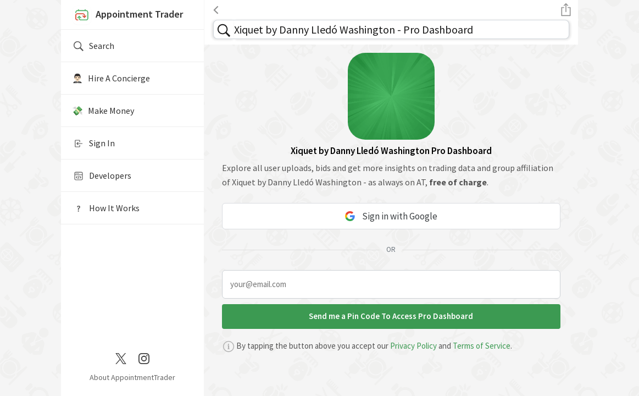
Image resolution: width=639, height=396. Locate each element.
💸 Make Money (103, 110)
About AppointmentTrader (132, 377)
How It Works (106, 208)
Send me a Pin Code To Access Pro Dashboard (391, 316)
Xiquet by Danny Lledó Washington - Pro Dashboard (353, 29)
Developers (101, 176)
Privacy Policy (413, 345)
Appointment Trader (127, 15)
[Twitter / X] (121, 357)
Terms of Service (481, 345)
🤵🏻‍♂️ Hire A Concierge (111, 78)
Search (93, 46)
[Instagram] (144, 357)
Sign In (93, 143)
